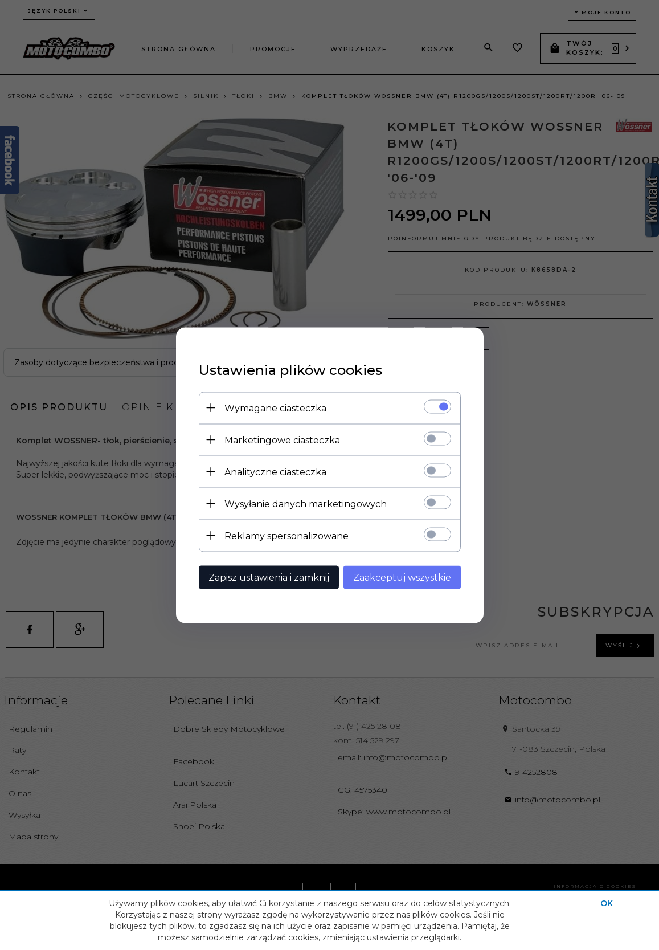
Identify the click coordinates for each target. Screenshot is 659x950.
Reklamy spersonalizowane (286, 535)
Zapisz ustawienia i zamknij (268, 577)
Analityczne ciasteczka (275, 471)
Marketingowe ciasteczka (282, 439)
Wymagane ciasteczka (275, 407)
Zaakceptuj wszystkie (402, 577)
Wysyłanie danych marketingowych (305, 503)
